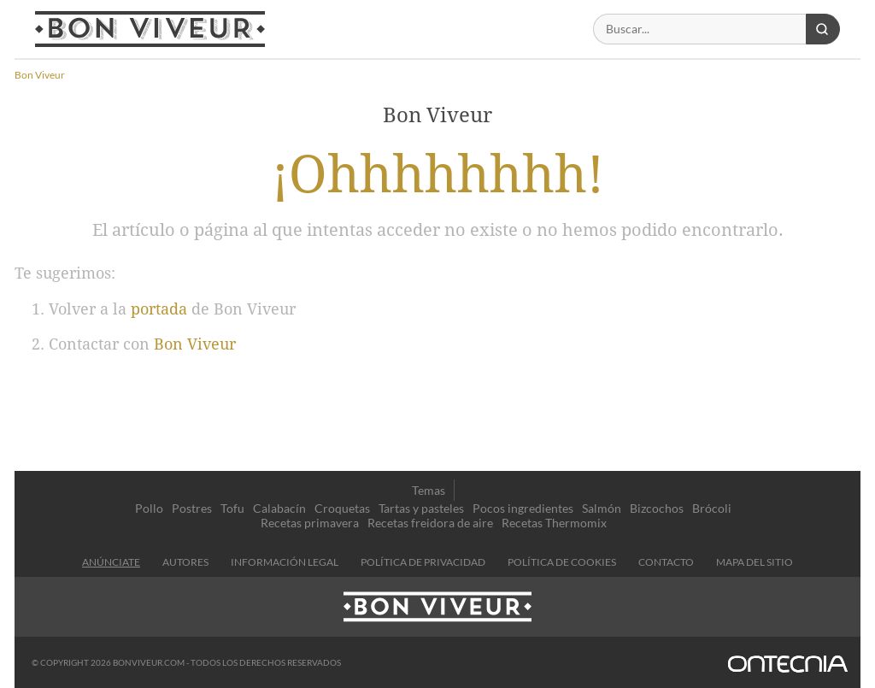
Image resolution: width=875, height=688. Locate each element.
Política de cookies (562, 562)
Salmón (601, 508)
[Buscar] (699, 29)
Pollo (149, 508)
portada (159, 309)
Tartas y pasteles (421, 508)
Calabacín (279, 508)
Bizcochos (657, 508)
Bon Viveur (195, 344)
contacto (666, 562)
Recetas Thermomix (554, 522)
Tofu (232, 508)
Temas (428, 490)
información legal (284, 562)
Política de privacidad (423, 562)
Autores (185, 562)
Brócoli (711, 508)
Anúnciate (111, 562)
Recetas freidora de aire (430, 522)
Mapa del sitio (754, 562)
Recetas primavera (310, 522)
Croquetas (342, 508)
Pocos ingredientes (523, 508)
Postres (192, 508)
